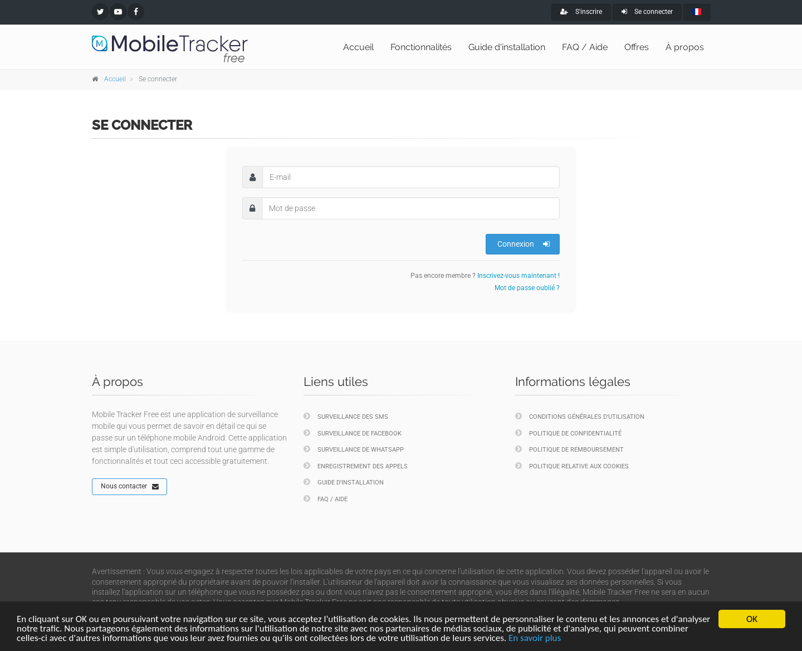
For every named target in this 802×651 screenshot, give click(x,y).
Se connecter (647, 12)
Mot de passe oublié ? (527, 288)
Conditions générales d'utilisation (579, 416)
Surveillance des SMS (346, 416)
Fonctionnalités (421, 47)
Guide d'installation (506, 47)
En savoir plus (534, 638)
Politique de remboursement (569, 449)
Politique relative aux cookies (572, 466)
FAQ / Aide (585, 47)
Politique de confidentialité (568, 433)
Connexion (523, 243)
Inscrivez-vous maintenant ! (518, 276)
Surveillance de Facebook (353, 433)
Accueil (358, 47)
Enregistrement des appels (356, 466)
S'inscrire (581, 12)
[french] (696, 12)
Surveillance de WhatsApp (354, 449)
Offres (636, 47)
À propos (685, 47)
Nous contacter (130, 487)
